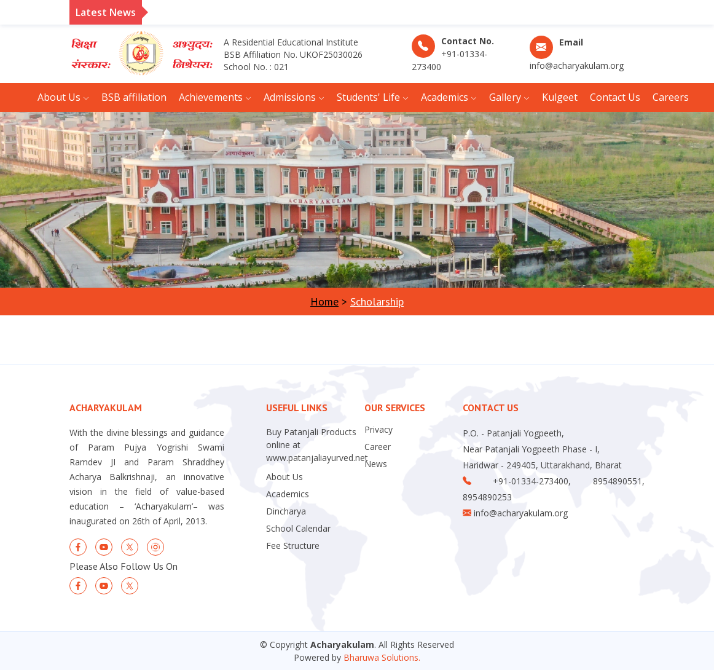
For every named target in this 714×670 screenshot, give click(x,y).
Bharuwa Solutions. (381, 657)
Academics (287, 494)
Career (377, 447)
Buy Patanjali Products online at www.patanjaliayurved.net (317, 444)
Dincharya (286, 511)
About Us (284, 477)
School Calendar (298, 528)
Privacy (378, 429)
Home (324, 301)
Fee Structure (293, 546)
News (375, 464)
